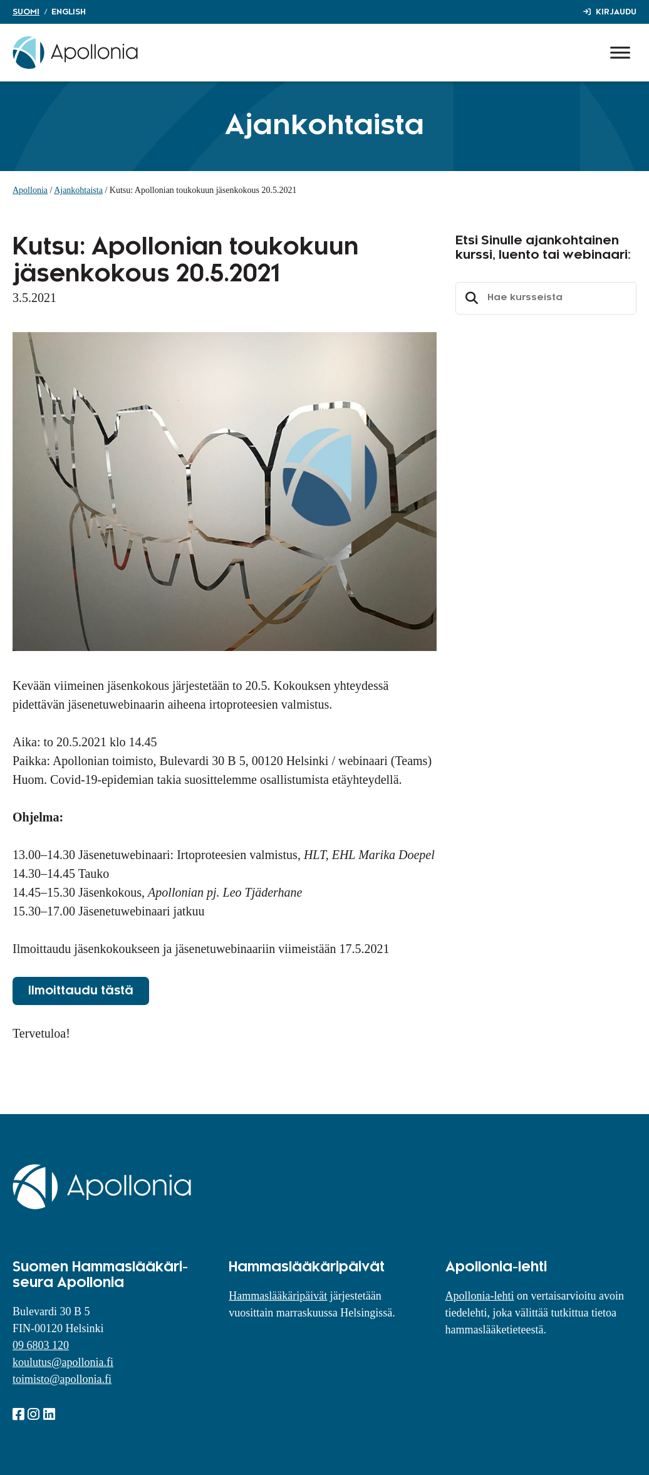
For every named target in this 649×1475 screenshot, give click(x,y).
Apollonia (30, 190)
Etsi (469, 298)
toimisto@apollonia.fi (62, 1379)
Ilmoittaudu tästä (80, 990)
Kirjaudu (616, 12)
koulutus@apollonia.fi (63, 1362)
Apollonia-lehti (479, 1296)
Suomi (26, 12)
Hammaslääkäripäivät (278, 1296)
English (68, 12)
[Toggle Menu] (620, 52)
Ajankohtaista (78, 190)
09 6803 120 (41, 1345)
